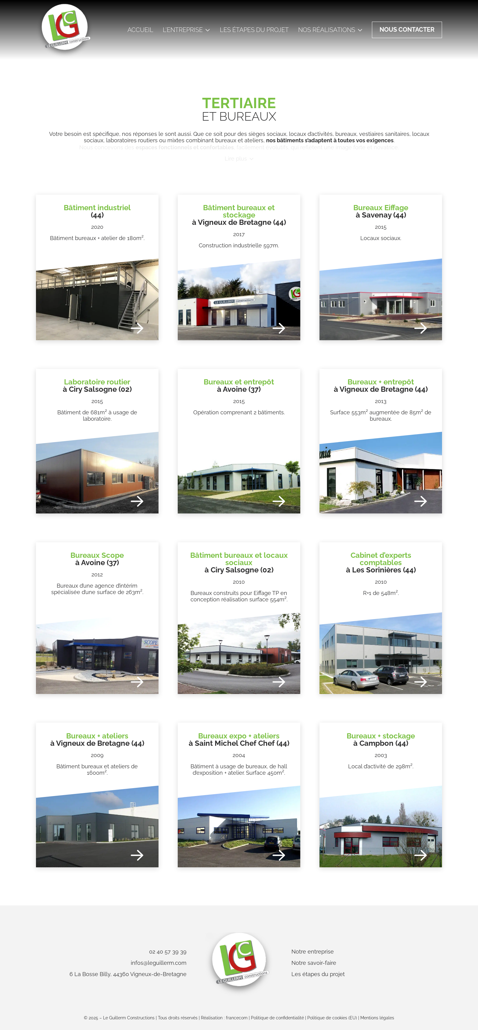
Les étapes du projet (254, 30)
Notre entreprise (312, 951)
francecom (237, 1017)
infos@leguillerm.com (159, 963)
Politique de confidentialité (277, 1017)
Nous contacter (407, 29)
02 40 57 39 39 (168, 951)
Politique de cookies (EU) (332, 1017)
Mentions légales (377, 1017)
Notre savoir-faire (313, 963)
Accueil (140, 30)
